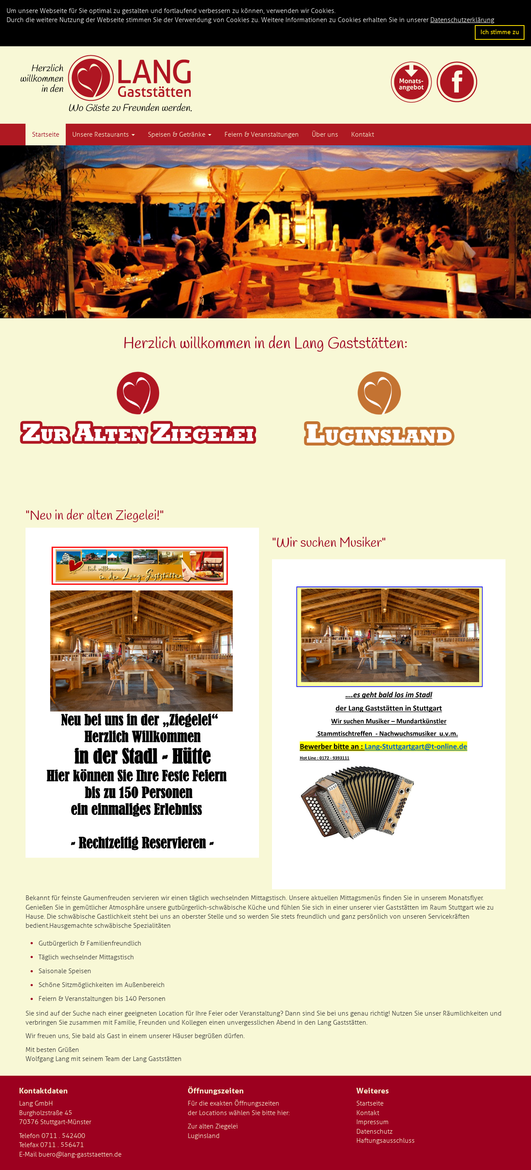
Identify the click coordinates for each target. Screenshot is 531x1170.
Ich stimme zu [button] (499, 32)
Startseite (45, 134)
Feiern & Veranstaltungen (261, 134)
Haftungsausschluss (385, 1140)
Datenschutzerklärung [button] (462, 20)
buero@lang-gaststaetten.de (80, 1154)
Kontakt (362, 134)
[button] (40, 231)
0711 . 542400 (63, 1136)
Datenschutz (374, 1131)
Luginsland (204, 1136)
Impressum (372, 1122)
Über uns (325, 134)
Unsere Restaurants (103, 134)
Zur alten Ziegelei (213, 1126)
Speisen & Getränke (179, 134)
